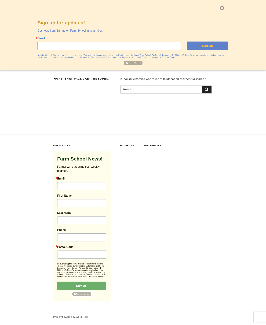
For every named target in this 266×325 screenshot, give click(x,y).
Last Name (64, 212)
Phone (61, 230)
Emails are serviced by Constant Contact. (85, 276)
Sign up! (207, 45)
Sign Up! (81, 285)
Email (61, 178)
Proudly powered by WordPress (70, 316)
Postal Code (65, 247)
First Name (64, 195)
